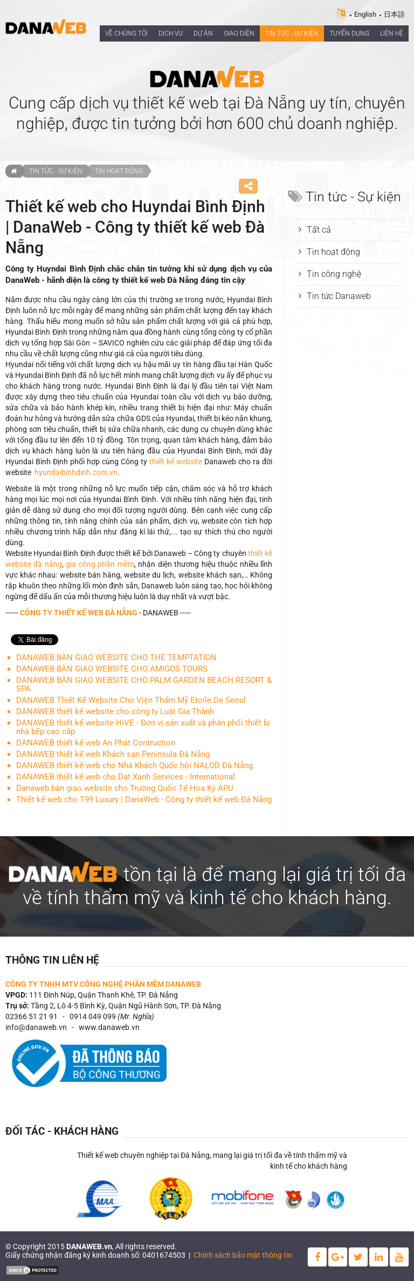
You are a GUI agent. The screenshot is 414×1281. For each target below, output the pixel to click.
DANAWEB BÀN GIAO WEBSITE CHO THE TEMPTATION (116, 657)
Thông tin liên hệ (52, 960)
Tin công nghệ (334, 274)
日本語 (394, 14)
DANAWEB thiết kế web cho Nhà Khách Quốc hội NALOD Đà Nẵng (134, 765)
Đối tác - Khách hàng (62, 1131)
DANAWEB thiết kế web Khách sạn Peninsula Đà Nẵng (113, 754)
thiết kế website (175, 461)
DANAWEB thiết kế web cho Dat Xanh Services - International (125, 777)
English (365, 14)
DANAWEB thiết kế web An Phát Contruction (95, 743)
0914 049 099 (93, 1016)
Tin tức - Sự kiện (55, 171)
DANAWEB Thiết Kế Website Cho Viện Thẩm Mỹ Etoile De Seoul (131, 700)
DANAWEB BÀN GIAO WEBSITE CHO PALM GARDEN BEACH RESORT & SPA (144, 684)
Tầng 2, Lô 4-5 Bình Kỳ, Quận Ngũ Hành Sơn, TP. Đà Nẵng (126, 1005)
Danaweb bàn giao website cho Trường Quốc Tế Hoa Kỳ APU (124, 788)
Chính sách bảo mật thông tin (243, 1255)
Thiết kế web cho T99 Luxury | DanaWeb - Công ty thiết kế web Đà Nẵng (144, 799)
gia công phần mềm (100, 564)
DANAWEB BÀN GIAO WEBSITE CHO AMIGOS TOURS (112, 669)
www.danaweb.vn (109, 1027)
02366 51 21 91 (31, 1016)
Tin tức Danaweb (339, 296)
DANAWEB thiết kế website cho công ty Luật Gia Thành (115, 711)
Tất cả (319, 230)
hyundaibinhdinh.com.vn (76, 472)
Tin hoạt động (119, 171)
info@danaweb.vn (36, 1027)
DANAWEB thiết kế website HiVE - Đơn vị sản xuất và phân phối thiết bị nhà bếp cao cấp (143, 727)
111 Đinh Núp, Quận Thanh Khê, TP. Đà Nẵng (103, 995)
